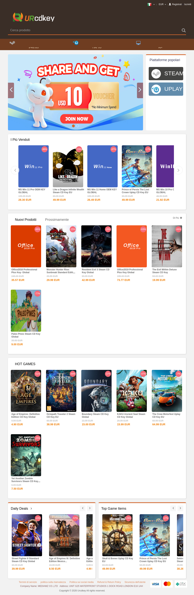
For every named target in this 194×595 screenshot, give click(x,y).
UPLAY (87, 45)
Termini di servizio (28, 583)
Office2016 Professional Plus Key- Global (24, 272)
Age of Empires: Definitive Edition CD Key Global (25, 416)
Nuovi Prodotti (25, 221)
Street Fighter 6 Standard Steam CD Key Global (25, 561)
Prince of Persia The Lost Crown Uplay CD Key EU (135, 192)
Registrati (177, 4)
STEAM (23, 45)
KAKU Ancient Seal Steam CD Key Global (131, 416)
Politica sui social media (82, 583)
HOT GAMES (25, 365)
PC (149, 45)
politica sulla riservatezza (53, 583)
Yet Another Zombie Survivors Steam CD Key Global (24, 482)
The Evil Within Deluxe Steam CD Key (164, 272)
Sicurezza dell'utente (135, 583)
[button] (11, 91)
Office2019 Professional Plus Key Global (130, 272)
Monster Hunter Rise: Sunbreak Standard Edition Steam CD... (61, 273)
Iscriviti (187, 4)
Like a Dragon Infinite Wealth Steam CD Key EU (68, 192)
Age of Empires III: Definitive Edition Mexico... (64, 561)
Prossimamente (57, 221)
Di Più (177, 219)
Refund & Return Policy (109, 583)
